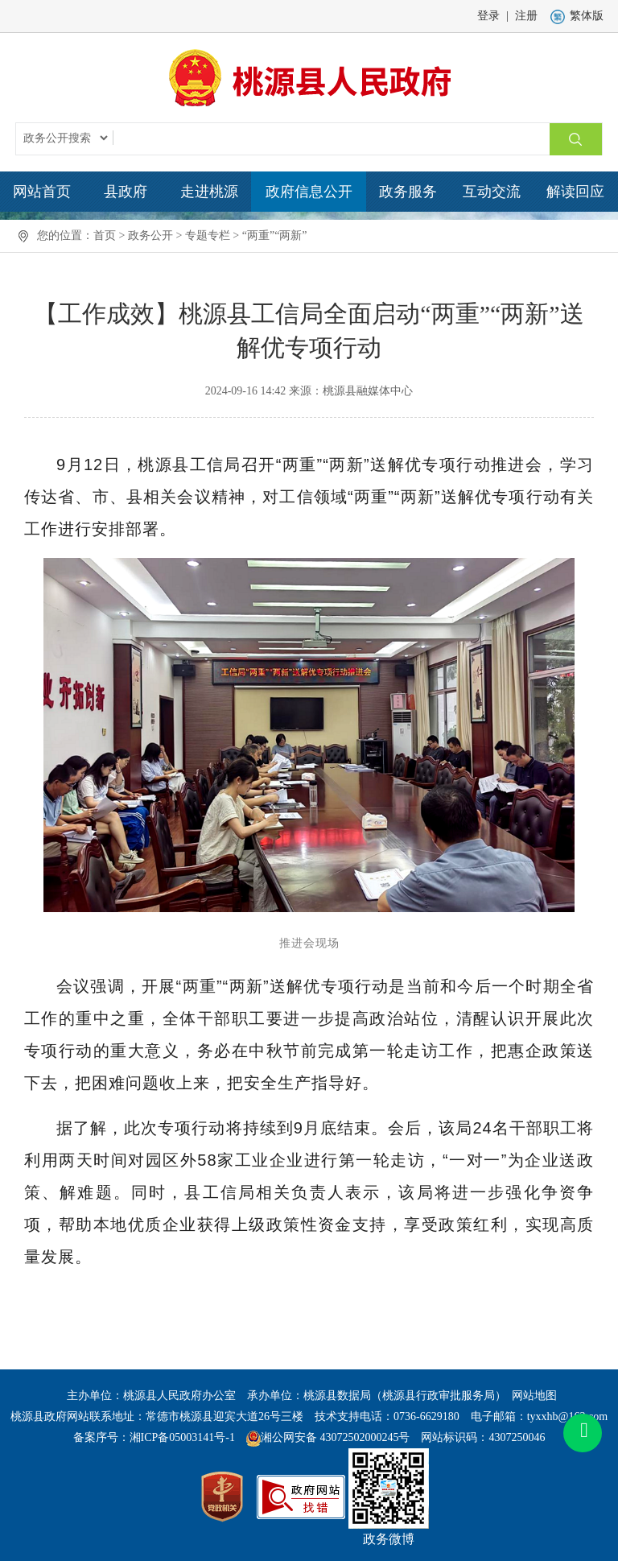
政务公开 (150, 235)
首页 (104, 235)
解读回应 (575, 192)
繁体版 (577, 16)
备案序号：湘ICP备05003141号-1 (154, 1437)
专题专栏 (207, 235)
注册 (526, 16)
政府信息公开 (309, 192)
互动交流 (492, 192)
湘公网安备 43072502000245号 (335, 1437)
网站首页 (42, 192)
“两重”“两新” (274, 235)
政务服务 (408, 192)
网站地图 (534, 1396)
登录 (488, 16)
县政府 (125, 192)
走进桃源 (209, 192)
